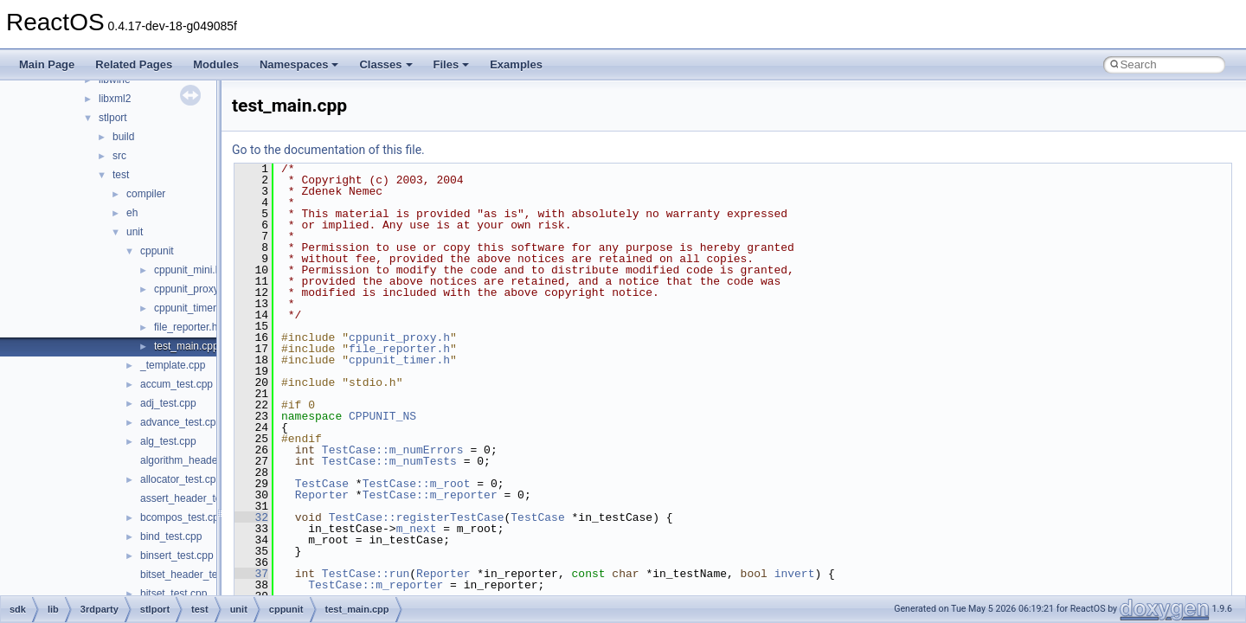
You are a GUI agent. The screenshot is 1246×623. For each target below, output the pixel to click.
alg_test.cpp (168, 441)
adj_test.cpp (168, 403)
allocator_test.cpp (181, 479)
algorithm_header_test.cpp (201, 460)
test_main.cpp (186, 346)
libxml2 (115, 99)
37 (251, 573)
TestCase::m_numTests (389, 461)
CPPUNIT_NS (382, 416)
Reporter (322, 495)
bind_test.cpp (171, 536)
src (119, 156)
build (123, 137)
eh (132, 213)
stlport (113, 118)
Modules (216, 64)
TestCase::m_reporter (430, 495)
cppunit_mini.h (187, 270)
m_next (416, 528)
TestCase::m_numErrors (393, 450)
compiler (145, 194)
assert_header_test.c (188, 498)
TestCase (322, 483)
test (120, 175)
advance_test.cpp (181, 422)
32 (251, 517)
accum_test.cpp (176, 384)
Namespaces (299, 64)
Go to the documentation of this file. (328, 150)
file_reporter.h (185, 327)
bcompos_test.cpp (182, 517)
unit (134, 232)
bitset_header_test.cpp (192, 574)
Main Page (46, 64)
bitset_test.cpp (173, 594)
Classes (385, 64)
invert (794, 573)
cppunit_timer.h (189, 308)
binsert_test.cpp (177, 555)
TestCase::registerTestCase (416, 517)
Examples (516, 64)
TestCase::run (365, 573)
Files (452, 64)
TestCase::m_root (417, 483)
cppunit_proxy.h (190, 289)
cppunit (157, 251)
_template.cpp (172, 365)
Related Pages (133, 64)
